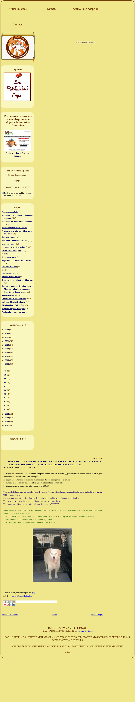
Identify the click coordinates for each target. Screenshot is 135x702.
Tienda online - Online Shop (13, 305)
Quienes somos (17, 8)
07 (5, 386)
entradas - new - (8, 244)
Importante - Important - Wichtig (17, 260)
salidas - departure (9, 295)
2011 (7, 425)
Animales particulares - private (14, 228)
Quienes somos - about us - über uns (17, 280)
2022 (7, 337)
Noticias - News (8, 273)
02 (5, 405)
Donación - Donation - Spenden (15, 240)
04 (5, 398)
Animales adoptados (10, 212)
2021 (7, 341)
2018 (7, 353)
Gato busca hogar (9, 257)
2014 (7, 414)
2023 (7, 334)
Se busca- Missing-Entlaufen (13, 302)
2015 (7, 364)
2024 (7, 330)
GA (3, 254)
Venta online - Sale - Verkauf (13, 312)
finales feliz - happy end (11, 251)
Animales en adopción (86, 8)
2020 (7, 345)
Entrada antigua (97, 615)
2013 (7, 418)
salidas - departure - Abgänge (14, 299)
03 (5, 402)
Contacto (18, 24)
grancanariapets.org (85, 631)
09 (5, 379)
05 (5, 394)
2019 (7, 349)
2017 (7, 356)
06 (5, 390)
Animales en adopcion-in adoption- (17, 221)
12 (5, 367)
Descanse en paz (8, 237)
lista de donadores (9, 267)
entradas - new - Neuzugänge (14, 247)
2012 (7, 422)
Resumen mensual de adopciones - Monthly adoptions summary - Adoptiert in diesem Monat (17, 289)
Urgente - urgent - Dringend (13, 309)
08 (5, 383)
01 (5, 409)
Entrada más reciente (10, 615)
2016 (7, 360)
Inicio (54, 615)
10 (5, 375)
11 (5, 371)
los (3, 270)
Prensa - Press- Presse (11, 277)
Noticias (52, 8)
